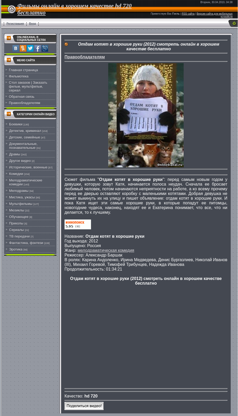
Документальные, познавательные (23, 146)
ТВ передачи (19, 236)
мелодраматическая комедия (106, 250)
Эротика (15, 249)
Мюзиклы (16, 210)
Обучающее (18, 217)
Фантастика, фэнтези (26, 243)
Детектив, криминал (25, 131)
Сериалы (16, 230)
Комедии (16, 174)
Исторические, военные (28, 167)
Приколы (16, 223)
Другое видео (20, 161)
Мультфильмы (20, 204)
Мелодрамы (19, 191)
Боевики (15, 124)
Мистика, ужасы (22, 197)
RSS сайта (188, 13)
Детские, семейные (24, 137)
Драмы (14, 154)
